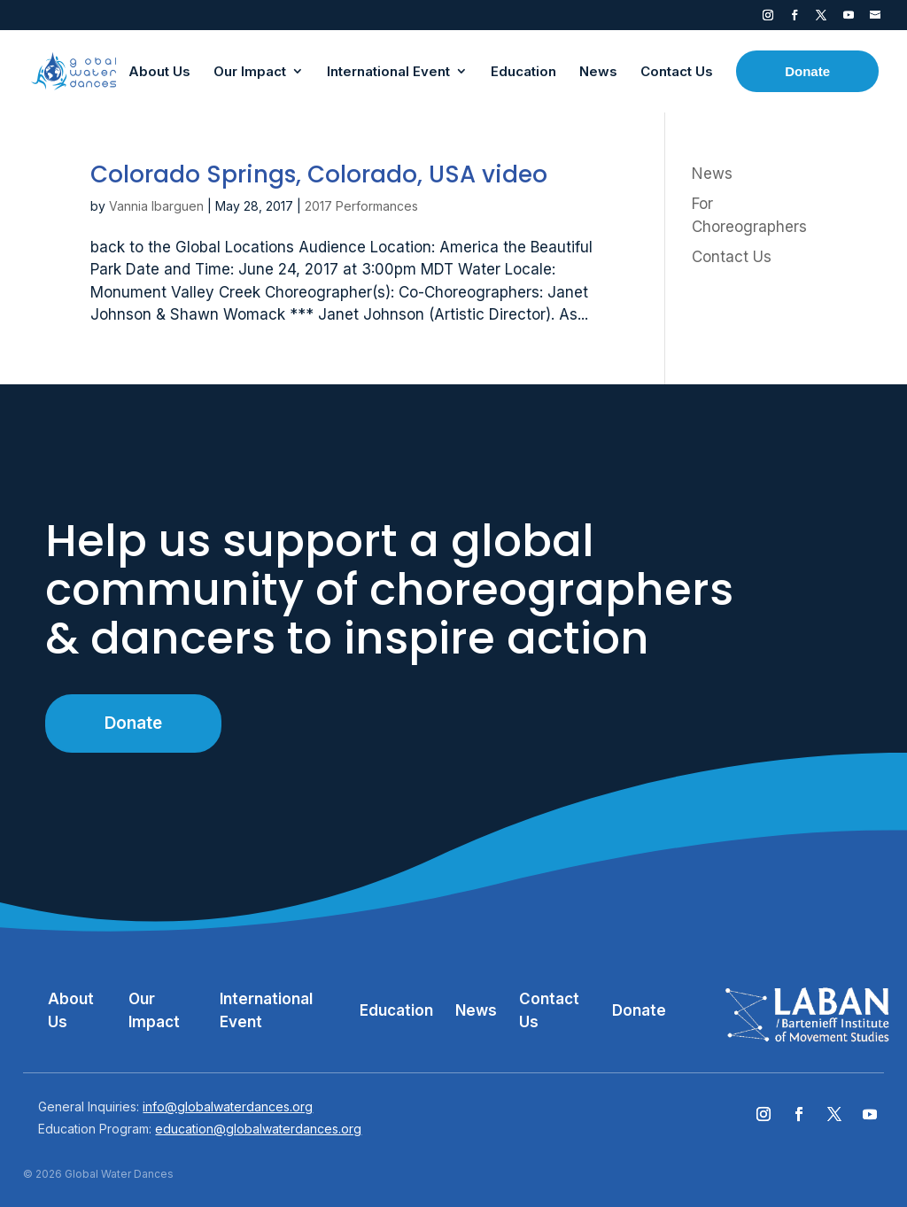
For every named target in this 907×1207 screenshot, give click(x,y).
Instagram (768, 18)
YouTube (848, 18)
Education (396, 1010)
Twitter (821, 18)
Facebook (794, 18)
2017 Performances (361, 205)
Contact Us (731, 257)
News (712, 173)
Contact (875, 18)
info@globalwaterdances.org (228, 1106)
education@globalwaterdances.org (258, 1128)
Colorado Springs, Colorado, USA (318, 174)
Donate (133, 723)
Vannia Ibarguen (156, 205)
